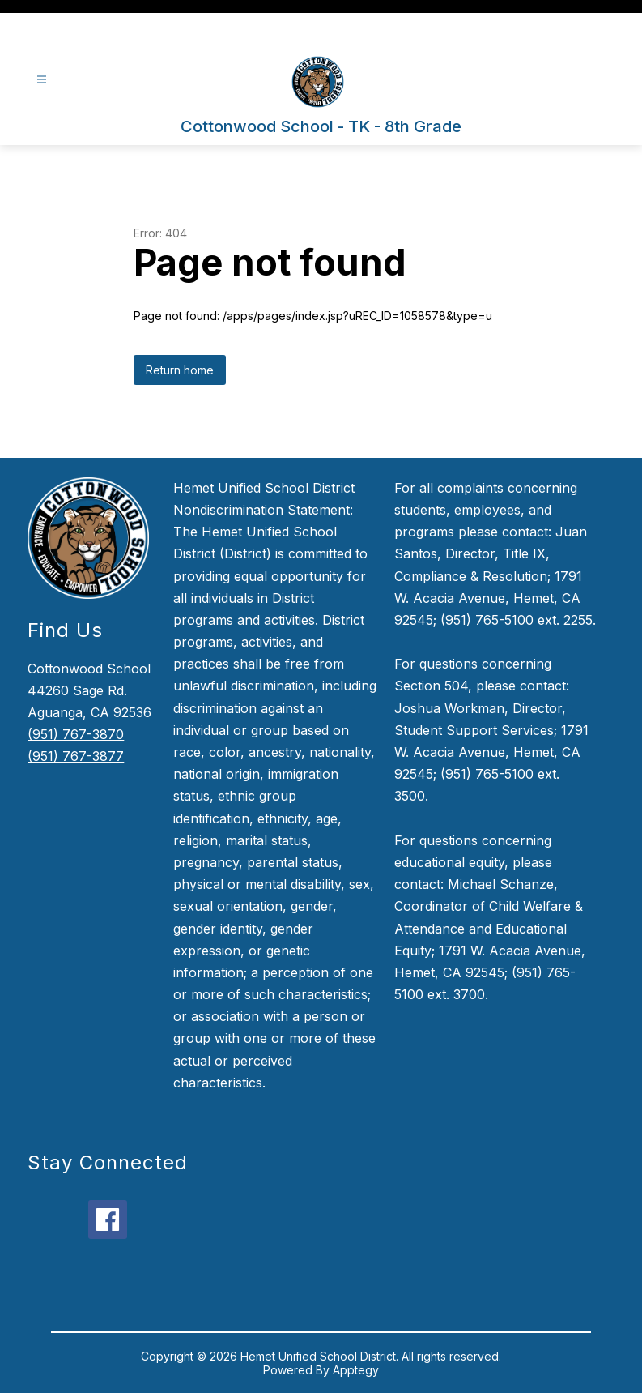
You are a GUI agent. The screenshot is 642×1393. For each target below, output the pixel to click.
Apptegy (356, 1370)
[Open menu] (41, 80)
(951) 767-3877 (76, 756)
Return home (180, 370)
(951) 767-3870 (76, 734)
